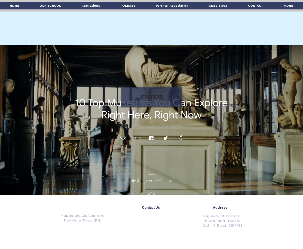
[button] (50, 5)
